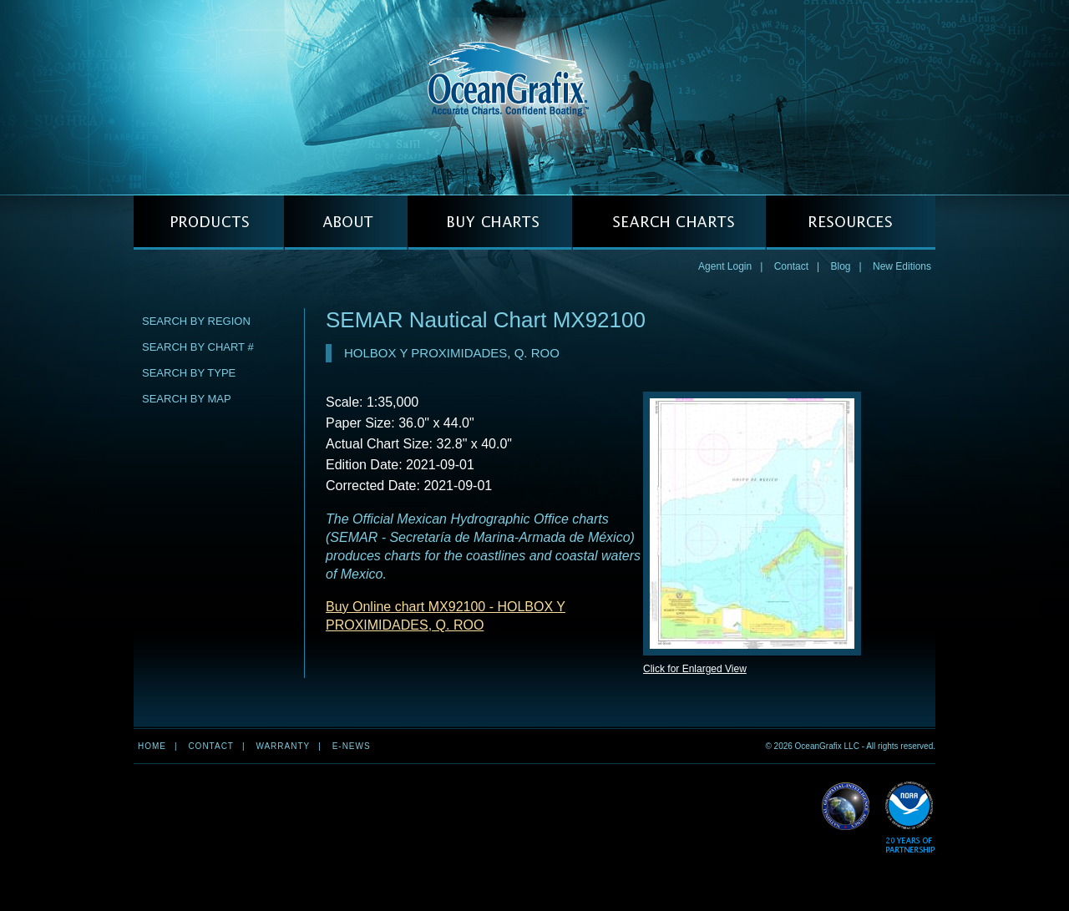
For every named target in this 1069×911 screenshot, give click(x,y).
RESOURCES (850, 222)
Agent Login (725, 266)
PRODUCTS (209, 222)
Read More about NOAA (909, 818)
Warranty (283, 746)
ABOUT (346, 222)
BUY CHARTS (490, 222)
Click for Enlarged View (695, 669)
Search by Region (196, 321)
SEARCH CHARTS (669, 222)
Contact (791, 266)
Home (152, 746)
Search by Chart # (198, 347)
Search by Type (189, 373)
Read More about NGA (846, 807)
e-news (351, 746)
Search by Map (186, 398)
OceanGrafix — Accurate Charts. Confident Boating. (534, 96)
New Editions (902, 266)
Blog (840, 266)
